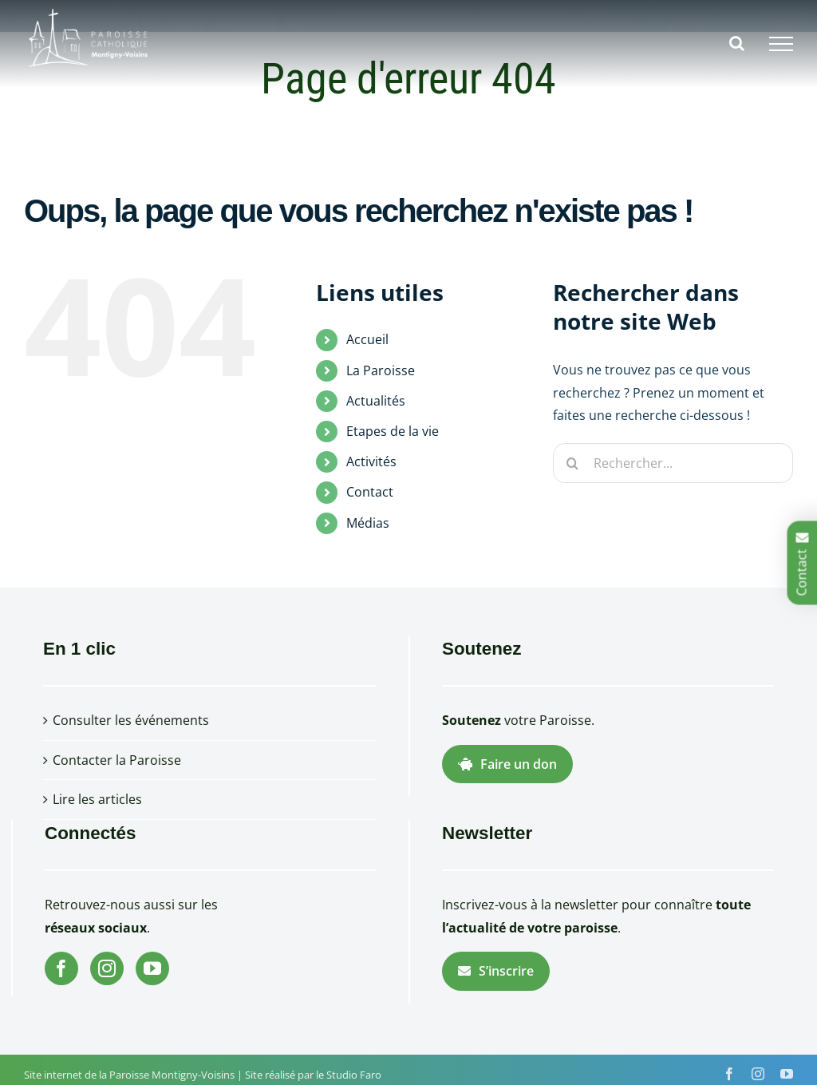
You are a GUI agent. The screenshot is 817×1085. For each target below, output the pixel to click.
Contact (369, 492)
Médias (367, 523)
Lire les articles (97, 799)
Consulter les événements (131, 720)
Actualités (375, 401)
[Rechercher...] (673, 463)
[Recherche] (573, 463)
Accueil (367, 339)
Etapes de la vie (392, 431)
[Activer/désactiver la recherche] (736, 43)
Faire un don (507, 764)
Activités (371, 461)
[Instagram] (107, 968)
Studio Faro (353, 1074)
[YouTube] (152, 968)
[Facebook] (61, 968)
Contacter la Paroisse (117, 760)
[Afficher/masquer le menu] (781, 44)
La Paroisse (380, 370)
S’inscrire (496, 971)
